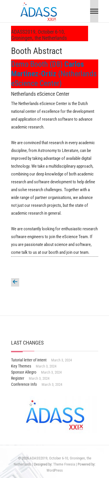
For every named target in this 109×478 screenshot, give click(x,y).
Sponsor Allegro (23, 372)
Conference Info (24, 384)
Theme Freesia (64, 464)
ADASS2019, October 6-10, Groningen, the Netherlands (39, 35)
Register (17, 378)
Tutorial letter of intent (29, 360)
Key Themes (21, 366)
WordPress (55, 470)
